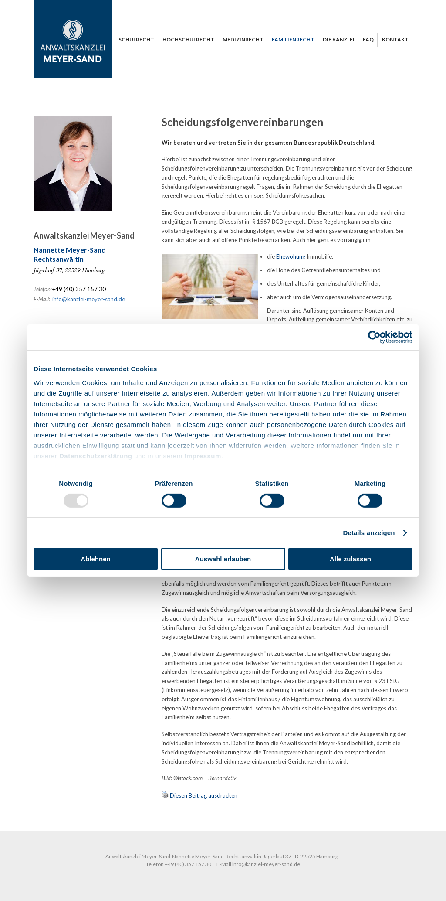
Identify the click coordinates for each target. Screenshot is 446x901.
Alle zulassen (350, 559)
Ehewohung (290, 256)
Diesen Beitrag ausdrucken (203, 795)
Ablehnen (95, 559)
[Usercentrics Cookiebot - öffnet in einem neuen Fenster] (374, 337)
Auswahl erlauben (223, 559)
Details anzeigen (369, 532)
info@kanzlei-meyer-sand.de (88, 299)
